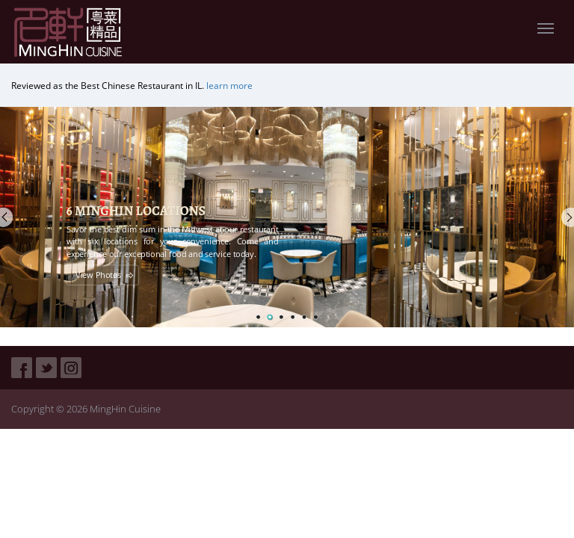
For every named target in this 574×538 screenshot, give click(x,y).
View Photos (98, 275)
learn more (229, 85)
